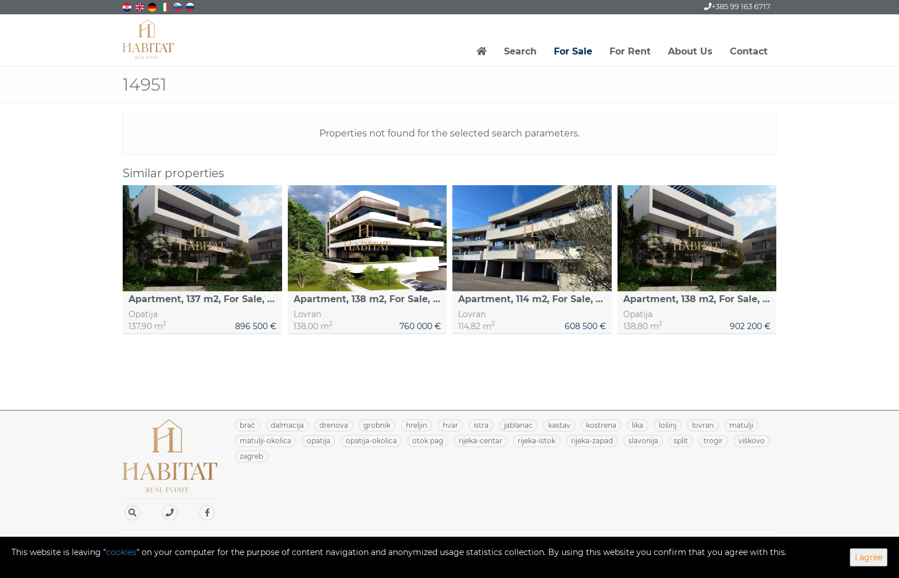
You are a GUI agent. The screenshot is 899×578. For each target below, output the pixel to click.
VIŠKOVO (751, 440)
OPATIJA (318, 440)
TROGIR (713, 440)
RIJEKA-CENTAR (480, 440)
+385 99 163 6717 (737, 6)
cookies (121, 552)
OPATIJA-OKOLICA (371, 440)
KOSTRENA (601, 425)
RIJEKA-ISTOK (537, 440)
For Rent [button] (630, 51)
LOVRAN (703, 425)
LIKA (637, 425)
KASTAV (559, 425)
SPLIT (681, 440)
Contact (749, 51)
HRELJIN (416, 425)
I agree (868, 557)
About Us (690, 51)
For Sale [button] (573, 51)
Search (520, 51)
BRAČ (247, 425)
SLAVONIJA (643, 440)
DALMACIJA (287, 425)
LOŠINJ (668, 425)
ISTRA (481, 425)
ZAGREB (251, 456)
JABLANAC (518, 425)
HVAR (450, 425)
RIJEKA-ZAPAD (592, 440)
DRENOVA (333, 425)
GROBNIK (376, 425)
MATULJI (741, 425)
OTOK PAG (427, 440)
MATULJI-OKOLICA (265, 440)
